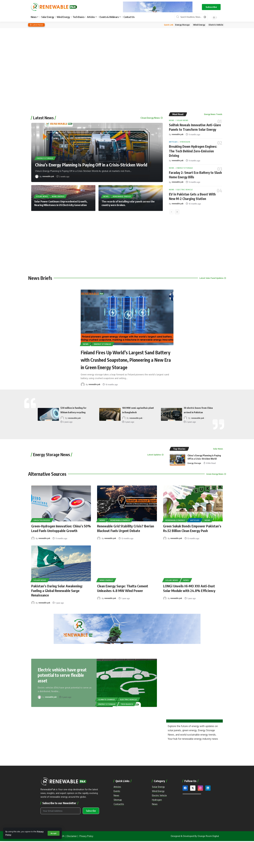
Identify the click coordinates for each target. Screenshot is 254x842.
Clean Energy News (150, 117)
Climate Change (106, 698)
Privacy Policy (86, 837)
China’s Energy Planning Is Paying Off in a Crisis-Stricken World (92, 164)
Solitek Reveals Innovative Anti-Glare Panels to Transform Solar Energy (195, 127)
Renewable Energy (122, 196)
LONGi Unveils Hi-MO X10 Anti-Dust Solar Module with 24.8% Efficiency (189, 587)
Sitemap (118, 798)
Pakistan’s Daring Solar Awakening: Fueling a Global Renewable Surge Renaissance (57, 589)
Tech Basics (127, 703)
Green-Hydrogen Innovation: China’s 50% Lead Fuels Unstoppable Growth (61, 527)
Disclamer (72, 837)
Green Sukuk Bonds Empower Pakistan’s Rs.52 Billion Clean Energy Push (192, 527)
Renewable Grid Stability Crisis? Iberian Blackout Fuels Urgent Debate (125, 527)
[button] (211, 7)
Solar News (42, 196)
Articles (173, 142)
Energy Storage (182, 24)
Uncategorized (42, 519)
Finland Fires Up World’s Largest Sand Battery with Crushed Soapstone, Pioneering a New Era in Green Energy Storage (126, 359)
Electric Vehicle (216, 24)
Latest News (43, 117)
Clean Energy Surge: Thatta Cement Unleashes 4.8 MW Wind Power (122, 587)
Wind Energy (199, 24)
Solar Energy (158, 785)
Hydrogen (185, 142)
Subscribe (91, 811)
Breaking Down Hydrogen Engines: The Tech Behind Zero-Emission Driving (193, 150)
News (106, 196)
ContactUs (119, 802)
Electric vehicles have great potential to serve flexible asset (63, 674)
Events (117, 789)
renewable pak (48, 176)
